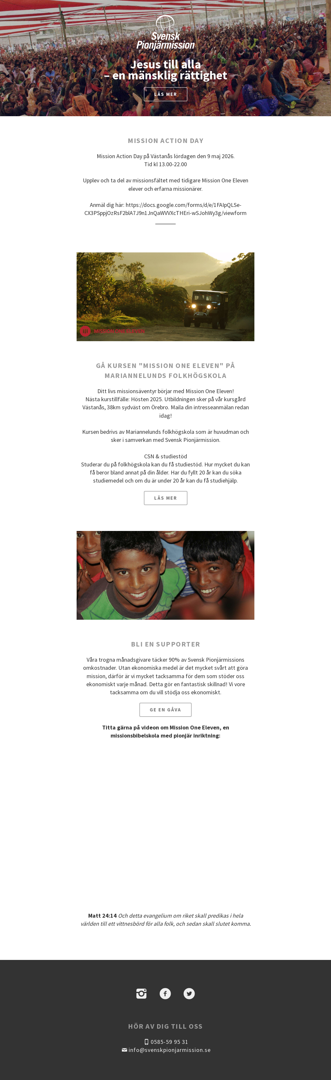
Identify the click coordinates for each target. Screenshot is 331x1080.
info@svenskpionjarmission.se (165, 1050)
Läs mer (165, 94)
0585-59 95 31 (165, 1041)
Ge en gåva (165, 710)
